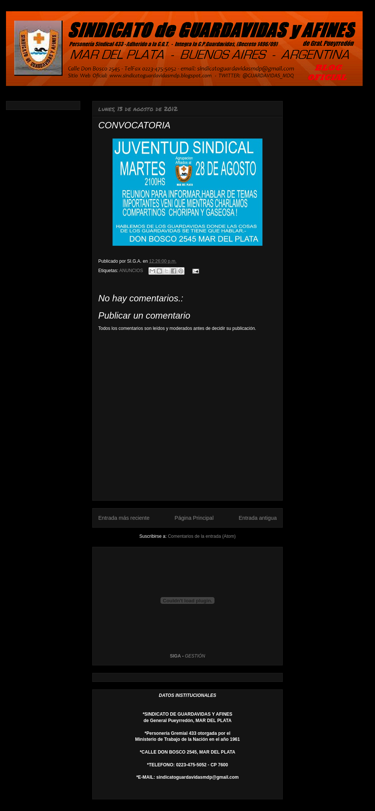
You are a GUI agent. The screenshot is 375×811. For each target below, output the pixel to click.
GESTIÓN (195, 656)
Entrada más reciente (124, 518)
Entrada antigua (257, 518)
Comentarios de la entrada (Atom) (202, 536)
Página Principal (194, 518)
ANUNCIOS (131, 270)
